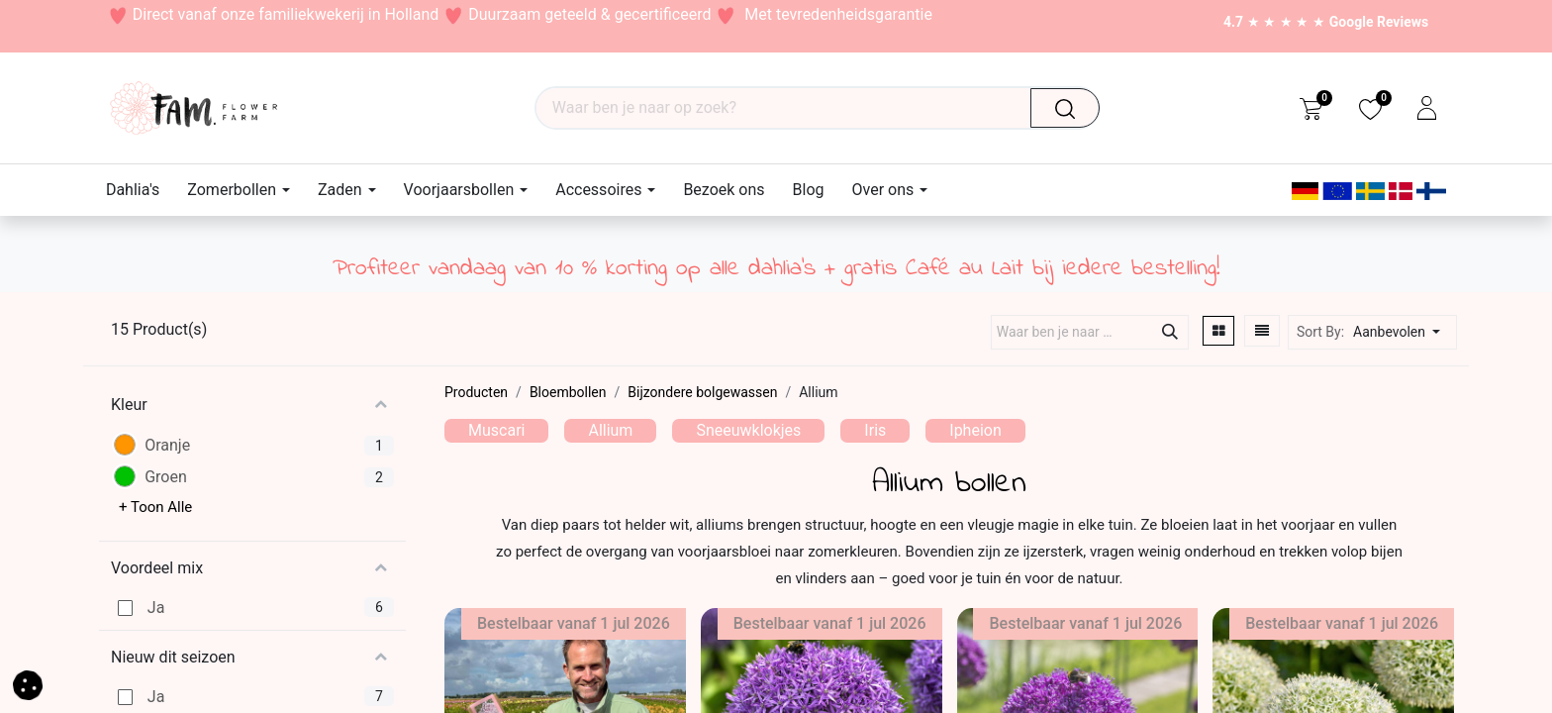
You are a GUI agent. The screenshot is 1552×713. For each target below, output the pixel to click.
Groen (166, 476)
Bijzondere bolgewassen (702, 392)
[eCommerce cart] (1311, 108)
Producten (476, 392)
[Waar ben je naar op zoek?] (1072, 108)
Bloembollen (568, 392)
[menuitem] (139, 189)
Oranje (167, 445)
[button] (1402, 332)
